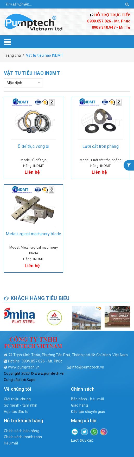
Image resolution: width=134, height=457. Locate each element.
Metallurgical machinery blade (33, 233)
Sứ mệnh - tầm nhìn (20, 405)
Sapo (31, 380)
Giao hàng (79, 405)
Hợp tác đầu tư (16, 411)
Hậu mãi (11, 443)
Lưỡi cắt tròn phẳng (100, 146)
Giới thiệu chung (17, 399)
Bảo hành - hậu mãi (87, 399)
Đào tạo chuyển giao (88, 411)
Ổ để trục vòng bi (33, 146)
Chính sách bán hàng (21, 431)
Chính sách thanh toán (23, 437)
